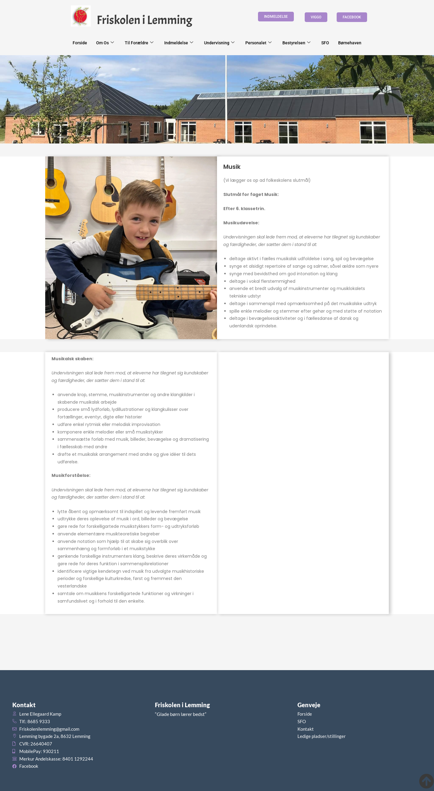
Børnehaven (349, 42)
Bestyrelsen (296, 43)
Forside (80, 42)
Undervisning (219, 43)
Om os (105, 43)
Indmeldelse (178, 43)
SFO (325, 42)
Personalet (258, 43)
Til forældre (139, 43)
